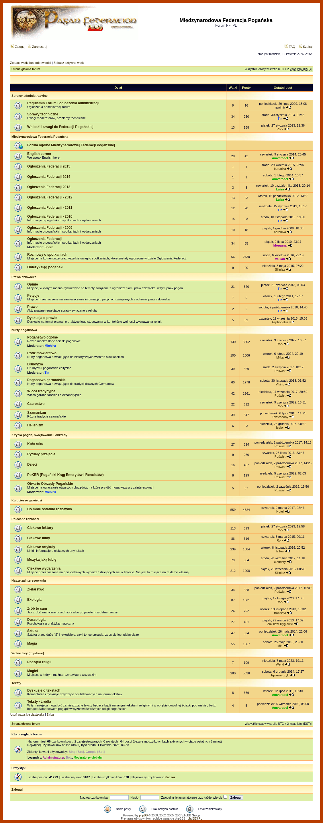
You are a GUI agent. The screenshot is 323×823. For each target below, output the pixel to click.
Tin (280, 118)
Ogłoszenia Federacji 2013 (48, 187)
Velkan (280, 259)
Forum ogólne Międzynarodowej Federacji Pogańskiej (71, 145)
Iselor (280, 427)
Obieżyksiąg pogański (45, 267)
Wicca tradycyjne (41, 391)
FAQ (290, 46)
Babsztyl (280, 613)
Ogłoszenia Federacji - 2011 (49, 208)
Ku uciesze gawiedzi (26, 500)
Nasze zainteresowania (28, 580)
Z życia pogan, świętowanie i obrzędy (39, 435)
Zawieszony (280, 417)
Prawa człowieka (23, 277)
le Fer (280, 551)
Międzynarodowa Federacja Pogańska (39, 136)
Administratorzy (53, 757)
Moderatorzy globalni (88, 757)
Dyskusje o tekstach (43, 690)
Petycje (33, 296)
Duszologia (36, 620)
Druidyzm (35, 364)
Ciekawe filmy (38, 538)
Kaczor (170, 777)
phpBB (143, 815)
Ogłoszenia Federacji (44, 239)
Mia (280, 645)
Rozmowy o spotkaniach (47, 255)
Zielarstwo (35, 589)
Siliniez (280, 269)
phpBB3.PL (195, 818)
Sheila (49, 247)
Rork (280, 129)
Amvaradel (280, 158)
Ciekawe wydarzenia (43, 568)
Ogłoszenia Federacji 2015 (48, 166)
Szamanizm (36, 413)
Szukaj (305, 46)
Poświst (280, 371)
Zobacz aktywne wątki (69, 62)
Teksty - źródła (39, 702)
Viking (280, 384)
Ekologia (34, 600)
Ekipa (50, 714)
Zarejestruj (37, 46)
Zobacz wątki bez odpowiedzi (30, 62)
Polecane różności (25, 519)
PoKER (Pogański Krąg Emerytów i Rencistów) (65, 475)
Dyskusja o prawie (42, 318)
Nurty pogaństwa (24, 330)
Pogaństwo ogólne (42, 337)
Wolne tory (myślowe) (27, 653)
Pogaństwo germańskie (46, 380)
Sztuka (32, 631)
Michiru (50, 345)
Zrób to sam (37, 609)
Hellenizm (35, 425)
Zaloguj (18, 46)
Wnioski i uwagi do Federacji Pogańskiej (60, 127)
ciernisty (280, 562)
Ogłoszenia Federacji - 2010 (49, 216)
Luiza (280, 189)
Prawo (32, 307)
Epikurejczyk (280, 675)
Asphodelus (280, 322)
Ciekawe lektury (40, 528)
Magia (32, 643)
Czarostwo (36, 404)
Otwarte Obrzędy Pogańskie (50, 484)
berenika (280, 168)
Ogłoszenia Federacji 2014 (48, 177)
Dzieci (32, 464)
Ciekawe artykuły (41, 547)
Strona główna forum (25, 69)
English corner (39, 154)
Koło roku (35, 444)
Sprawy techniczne (42, 114)
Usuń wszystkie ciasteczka (27, 714)
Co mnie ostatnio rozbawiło (49, 509)
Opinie (32, 284)
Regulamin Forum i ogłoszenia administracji (63, 103)
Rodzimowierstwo (41, 353)
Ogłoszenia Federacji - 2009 (49, 228)
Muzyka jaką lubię (41, 560)
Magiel (32, 671)
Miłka (280, 357)
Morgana (280, 245)
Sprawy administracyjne (29, 95)
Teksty (16, 683)
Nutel (280, 511)
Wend (280, 664)
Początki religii (39, 662)
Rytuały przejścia (41, 454)
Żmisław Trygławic (280, 624)
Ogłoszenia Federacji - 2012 (49, 197)
